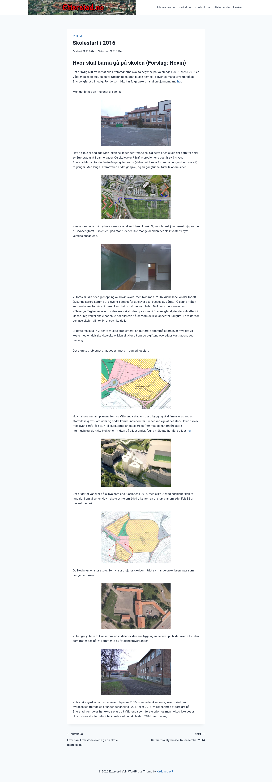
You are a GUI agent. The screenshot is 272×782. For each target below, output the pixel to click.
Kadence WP (165, 771)
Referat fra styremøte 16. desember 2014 (172, 737)
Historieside (222, 7)
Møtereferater (166, 7)
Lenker (237, 7)
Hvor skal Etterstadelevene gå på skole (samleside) (100, 739)
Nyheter (78, 36)
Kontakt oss (202, 7)
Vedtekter (185, 7)
